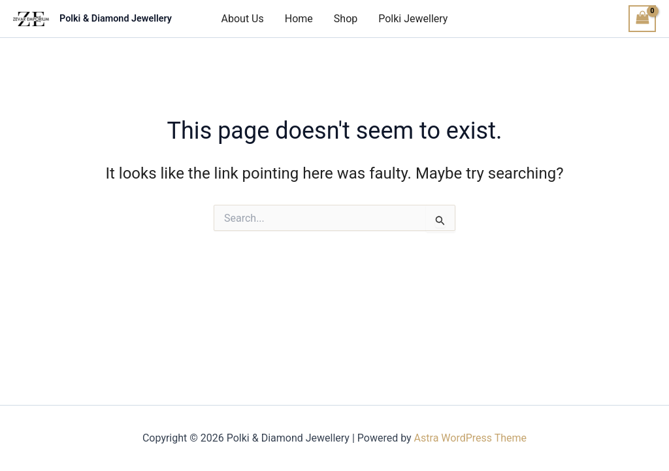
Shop (345, 18)
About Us (242, 18)
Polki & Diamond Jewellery (115, 18)
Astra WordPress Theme (470, 438)
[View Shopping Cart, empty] (642, 18)
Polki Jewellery (413, 18)
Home (299, 18)
